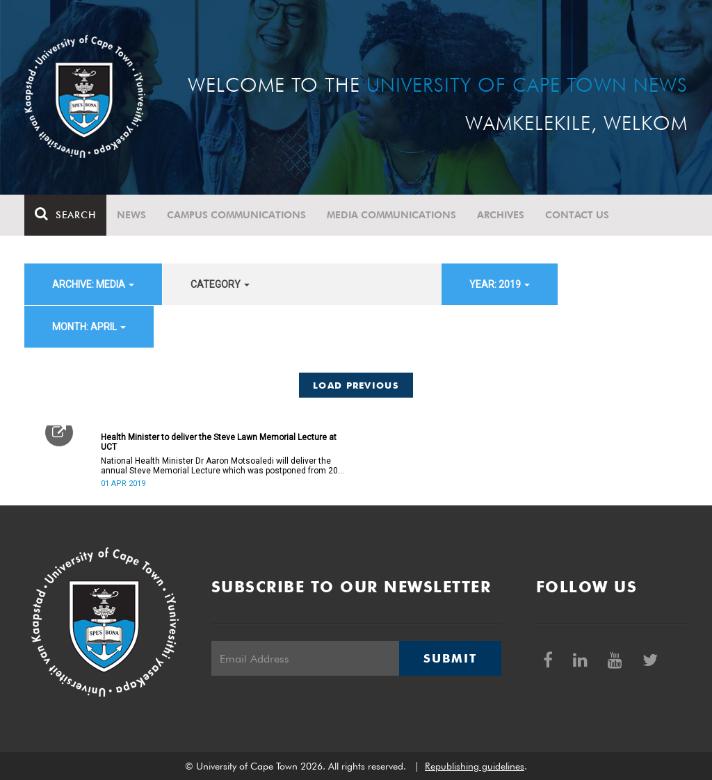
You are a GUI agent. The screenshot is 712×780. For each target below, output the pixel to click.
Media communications (391, 214)
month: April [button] (89, 326)
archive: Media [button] (93, 284)
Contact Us (577, 214)
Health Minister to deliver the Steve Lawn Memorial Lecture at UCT (219, 442)
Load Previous (356, 385)
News (131, 214)
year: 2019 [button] (499, 284)
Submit (449, 658)
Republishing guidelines (474, 766)
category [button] (220, 284)
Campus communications (236, 214)
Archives (500, 214)
